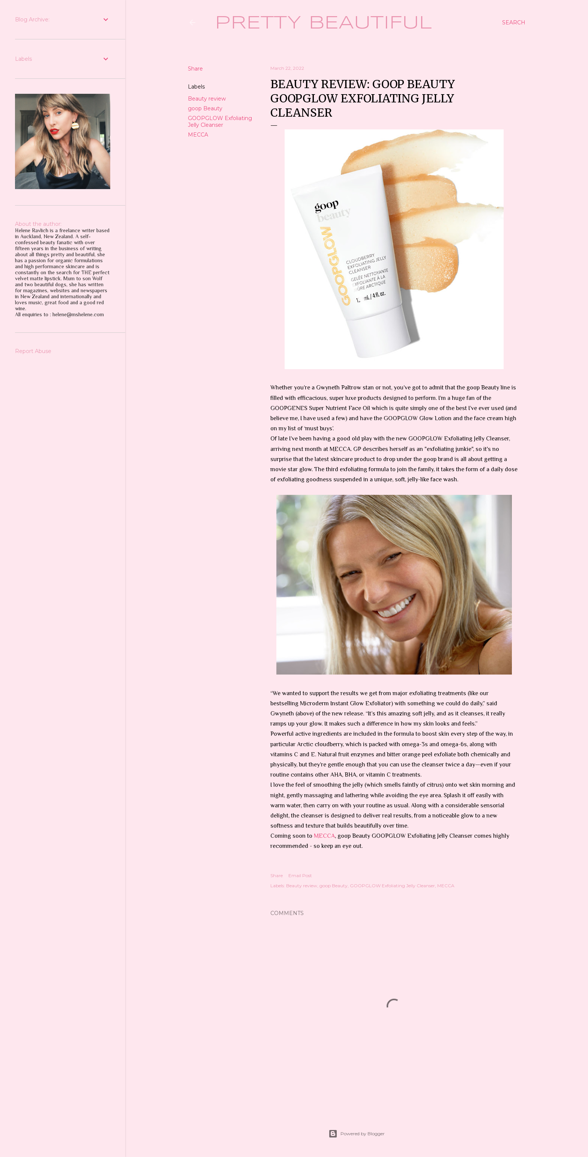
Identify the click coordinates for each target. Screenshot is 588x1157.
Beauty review (207, 98)
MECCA (198, 134)
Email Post (300, 875)
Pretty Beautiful (323, 23)
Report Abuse (33, 351)
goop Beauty (205, 108)
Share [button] (195, 68)
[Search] (513, 23)
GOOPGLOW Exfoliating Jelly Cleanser (220, 121)
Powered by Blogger (356, 1133)
